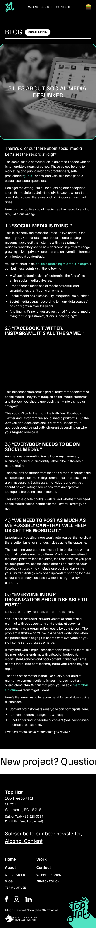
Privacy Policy (47, 881)
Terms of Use (15, 887)
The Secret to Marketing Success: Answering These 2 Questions (42, 365)
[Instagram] (28, 899)
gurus (28, 176)
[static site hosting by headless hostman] (48, 918)
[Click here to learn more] (38, 32)
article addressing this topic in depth (62, 263)
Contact (63, 7)
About (46, 7)
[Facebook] (17, 899)
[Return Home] (9, 7)
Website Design (49, 875)
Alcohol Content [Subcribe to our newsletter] (24, 840)
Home (10, 858)
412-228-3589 (33, 816)
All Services (15, 875)
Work (33, 7)
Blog (14, 31)
